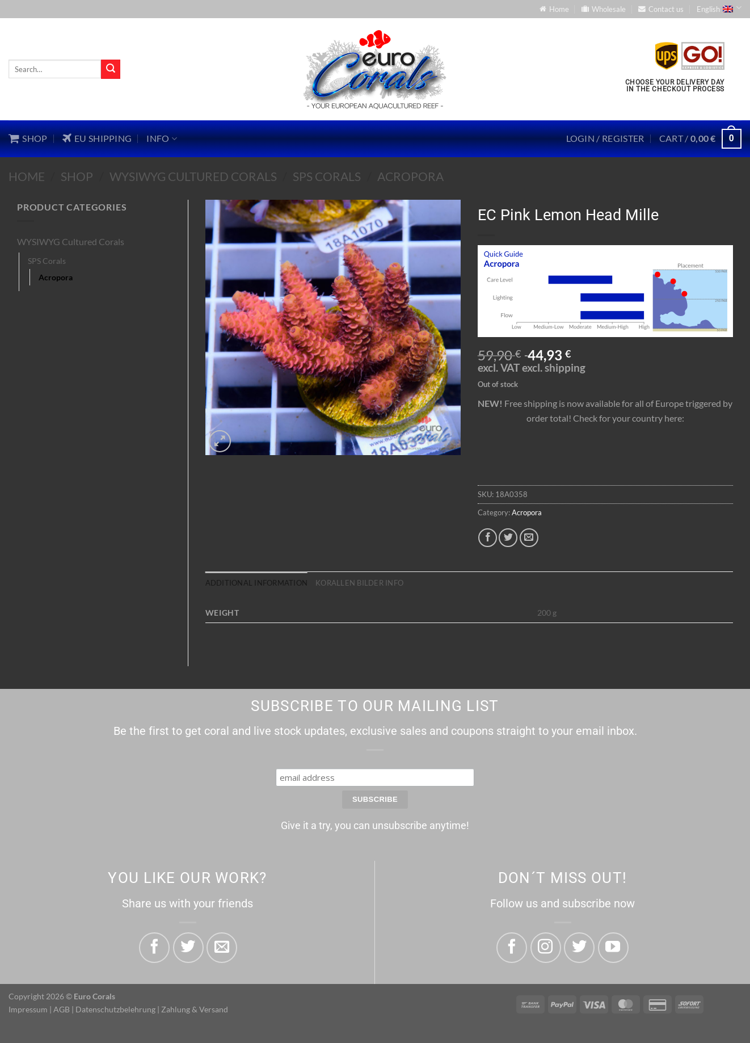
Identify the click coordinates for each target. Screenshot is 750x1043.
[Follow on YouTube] (613, 947)
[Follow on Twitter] (579, 947)
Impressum (28, 1009)
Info (161, 138)
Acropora (410, 176)
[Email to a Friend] (529, 537)
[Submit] (110, 69)
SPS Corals (327, 176)
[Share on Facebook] (487, 537)
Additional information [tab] (256, 582)
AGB (61, 1009)
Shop (77, 176)
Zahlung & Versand (194, 1009)
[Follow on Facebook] (511, 947)
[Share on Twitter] (508, 537)
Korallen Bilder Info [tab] (359, 582)
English (719, 8)
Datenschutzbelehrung (115, 1009)
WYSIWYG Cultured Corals (193, 176)
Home (27, 176)
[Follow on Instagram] (545, 947)
